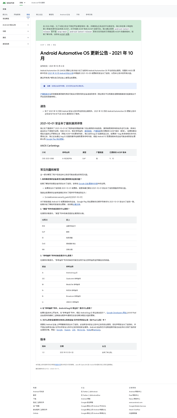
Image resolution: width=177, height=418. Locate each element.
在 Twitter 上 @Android (89, 392)
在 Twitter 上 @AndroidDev (90, 395)
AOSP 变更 (64, 34)
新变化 (5, 15)
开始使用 (17, 15)
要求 (34, 395)
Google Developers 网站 (117, 313)
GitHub (35, 413)
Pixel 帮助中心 (134, 395)
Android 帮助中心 (135, 392)
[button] (13, 18)
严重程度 (97, 131)
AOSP (42, 45)
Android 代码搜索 (38, 3)
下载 (34, 399)
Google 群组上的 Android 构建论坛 (93, 410)
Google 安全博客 (87, 402)
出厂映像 (36, 406)
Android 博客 (85, 399)
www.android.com (135, 402)
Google (60, 330)
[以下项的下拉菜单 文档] (26, 2)
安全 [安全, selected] (28, 15)
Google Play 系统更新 (55, 139)
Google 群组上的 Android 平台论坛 (93, 406)
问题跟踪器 (133, 413)
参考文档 (89, 15)
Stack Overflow (134, 410)
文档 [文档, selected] (21, 3)
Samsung (96, 330)
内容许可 (58, 365)
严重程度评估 (45, 94)
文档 (4, 9)
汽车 (78, 15)
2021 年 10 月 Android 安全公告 (60, 73)
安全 (54, 45)
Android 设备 (65, 15)
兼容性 (51, 15)
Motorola (81, 330)
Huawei (67, 330)
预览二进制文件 (38, 402)
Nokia (89, 330)
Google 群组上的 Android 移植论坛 (93, 413)
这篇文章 (76, 204)
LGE (73, 330)
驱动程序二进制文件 (40, 410)
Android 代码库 (38, 392)
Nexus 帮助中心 (134, 399)
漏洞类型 (88, 131)
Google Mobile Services (137, 406)
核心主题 (39, 15)
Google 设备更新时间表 (88, 184)
